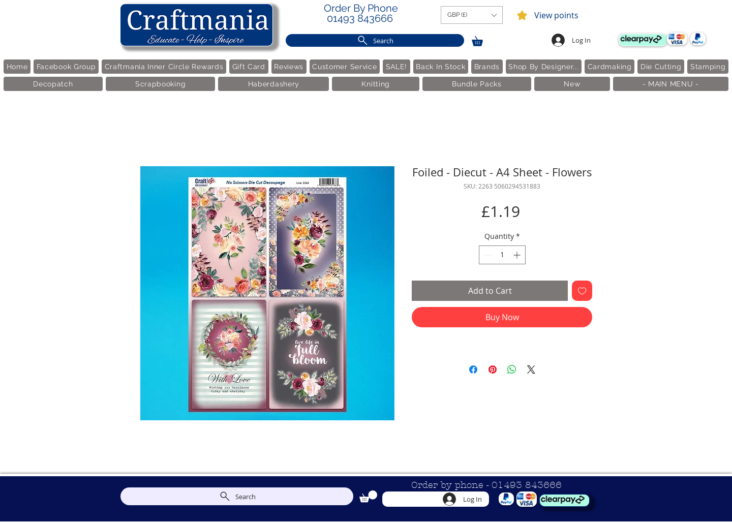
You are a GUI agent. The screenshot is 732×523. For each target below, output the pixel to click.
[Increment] (517, 255)
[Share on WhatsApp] (512, 369)
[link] (482, 39)
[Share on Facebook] (473, 369)
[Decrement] (486, 255)
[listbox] (472, 15)
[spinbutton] (502, 255)
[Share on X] (531, 369)
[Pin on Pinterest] (492, 369)
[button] (472, 15)
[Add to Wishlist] (582, 291)
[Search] (375, 40)
